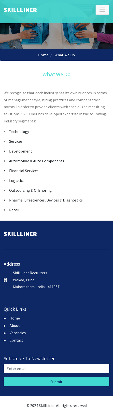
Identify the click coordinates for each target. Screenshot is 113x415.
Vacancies (15, 332)
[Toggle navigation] (102, 10)
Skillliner (20, 10)
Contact (13, 340)
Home (43, 54)
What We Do (65, 54)
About (12, 325)
